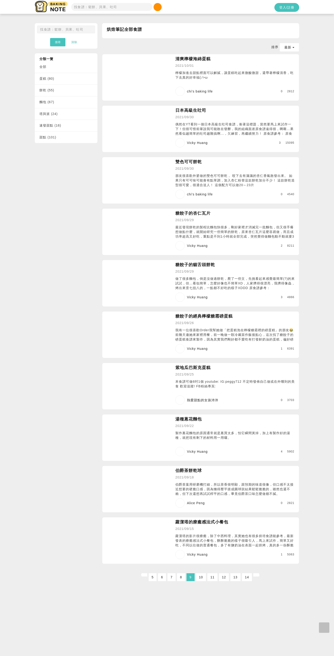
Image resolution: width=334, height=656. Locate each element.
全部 (42, 67)
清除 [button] (74, 42)
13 (235, 577)
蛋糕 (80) (46, 78)
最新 (289, 47)
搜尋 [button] (58, 42)
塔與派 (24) (48, 114)
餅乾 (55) (46, 90)
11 (212, 577)
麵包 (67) (46, 102)
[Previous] (144, 574)
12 (224, 577)
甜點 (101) (47, 137)
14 (247, 577)
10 (201, 577)
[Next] (256, 574)
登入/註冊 (286, 7)
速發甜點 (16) (50, 125)
